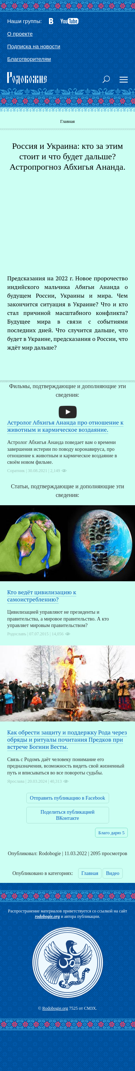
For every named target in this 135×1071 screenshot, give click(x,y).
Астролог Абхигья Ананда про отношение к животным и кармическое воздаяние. (65, 426)
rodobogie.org (47, 916)
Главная (67, 121)
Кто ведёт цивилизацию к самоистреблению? (41, 595)
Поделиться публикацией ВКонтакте (67, 815)
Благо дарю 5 (111, 832)
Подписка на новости (33, 46)
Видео (112, 873)
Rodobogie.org (55, 1008)
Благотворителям (29, 59)
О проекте (20, 34)
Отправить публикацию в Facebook (67, 798)
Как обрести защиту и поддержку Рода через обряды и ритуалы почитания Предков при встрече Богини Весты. (67, 739)
